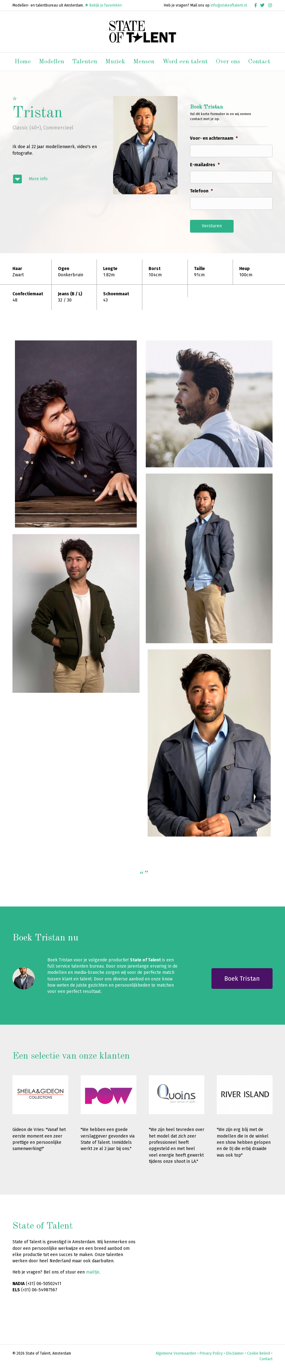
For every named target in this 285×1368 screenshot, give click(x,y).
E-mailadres (205, 164)
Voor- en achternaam (214, 138)
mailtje (92, 1272)
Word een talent (185, 62)
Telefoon (201, 191)
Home (23, 62)
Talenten (84, 62)
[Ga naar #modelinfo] (56, 179)
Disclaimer (235, 1353)
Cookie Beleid (258, 1353)
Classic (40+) (26, 128)
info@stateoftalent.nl (229, 5)
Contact (259, 62)
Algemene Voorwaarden (176, 1353)
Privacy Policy (211, 1353)
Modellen (51, 62)
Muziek (115, 62)
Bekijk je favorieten (103, 5)
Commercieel (58, 128)
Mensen (143, 62)
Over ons (228, 62)
